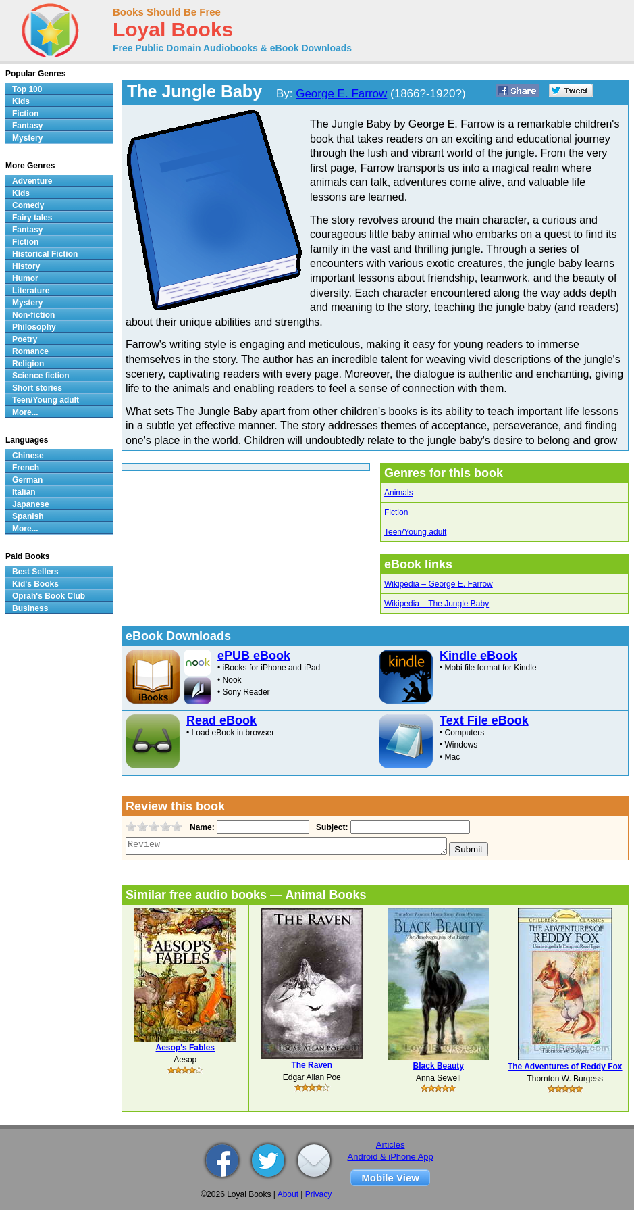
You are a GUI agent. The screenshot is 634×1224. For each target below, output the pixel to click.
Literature (30, 290)
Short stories (37, 388)
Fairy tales (32, 217)
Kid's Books (35, 584)
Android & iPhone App (390, 1157)
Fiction (396, 512)
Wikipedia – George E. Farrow (438, 584)
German (27, 480)
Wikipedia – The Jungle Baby (436, 603)
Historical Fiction (45, 254)
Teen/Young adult (415, 532)
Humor (25, 278)
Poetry (24, 339)
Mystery (27, 138)
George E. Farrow (341, 93)
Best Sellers (35, 572)
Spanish (28, 516)
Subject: (330, 827)
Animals (398, 492)
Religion (28, 363)
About (288, 1194)
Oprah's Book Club (48, 596)
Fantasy (27, 125)
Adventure (32, 181)
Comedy (28, 205)
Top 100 (27, 89)
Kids (21, 101)
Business (30, 608)
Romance (30, 351)
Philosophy (34, 327)
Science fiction (41, 376)
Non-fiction (33, 315)
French (25, 467)
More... (25, 412)
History (26, 266)
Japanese (30, 504)
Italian (24, 492)
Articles (390, 1145)
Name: (201, 827)
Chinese (28, 455)
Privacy (318, 1194)
